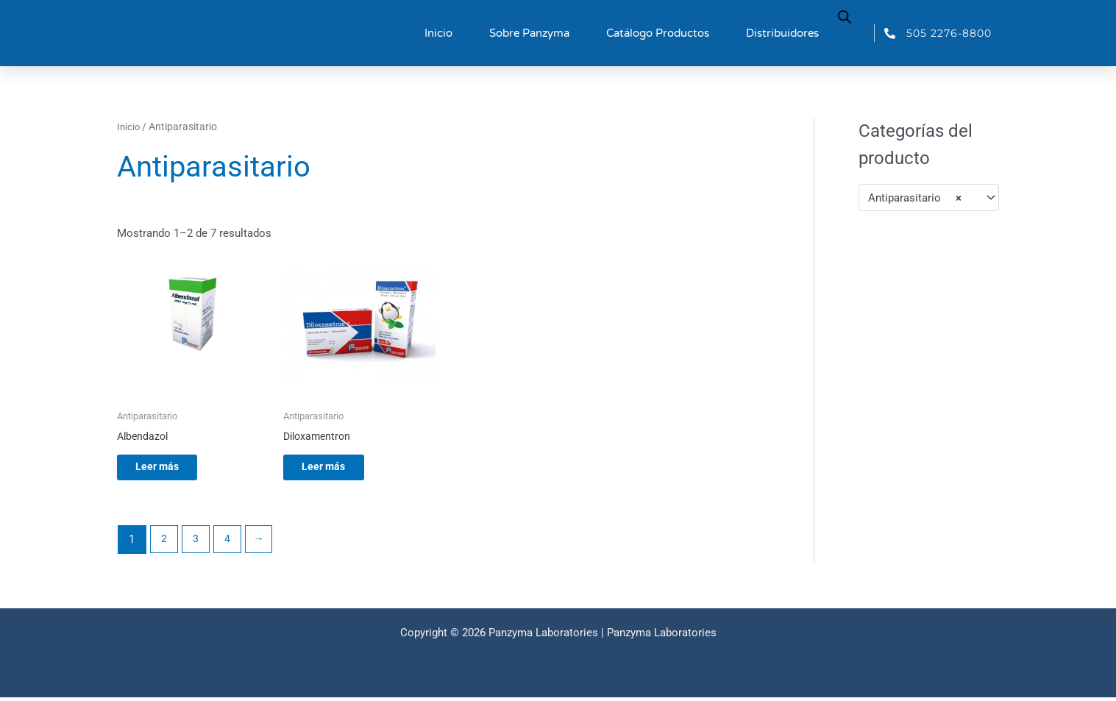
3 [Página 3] (197, 542)
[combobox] (929, 197)
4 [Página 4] (230, 542)
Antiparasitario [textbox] (915, 198)
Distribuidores (782, 33)
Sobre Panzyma (529, 33)
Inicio (438, 33)
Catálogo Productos (657, 33)
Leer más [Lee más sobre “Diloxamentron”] (336, 469)
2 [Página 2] (165, 542)
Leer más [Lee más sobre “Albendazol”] (169, 469)
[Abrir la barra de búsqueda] (844, 16)
